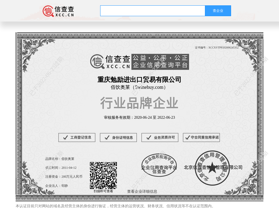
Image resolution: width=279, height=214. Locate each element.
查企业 (218, 11)
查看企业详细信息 (142, 192)
